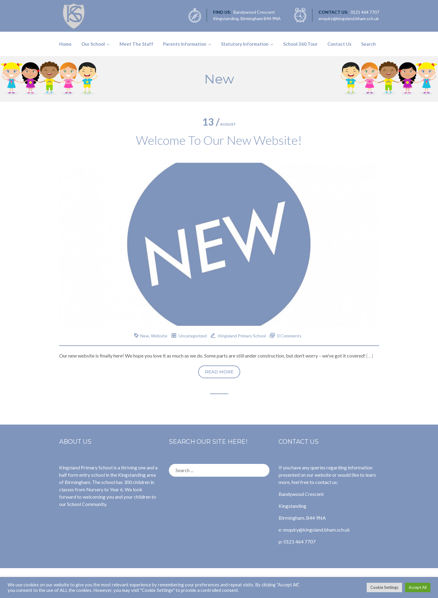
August (219, 124)
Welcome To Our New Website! (219, 140)
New (144, 335)
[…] (369, 355)
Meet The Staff (136, 44)
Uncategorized (193, 335)
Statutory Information (245, 44)
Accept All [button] (418, 587)
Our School (93, 44)
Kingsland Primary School (242, 335)
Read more (219, 372)
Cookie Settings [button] (384, 587)
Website (159, 335)
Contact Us (339, 44)
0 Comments (289, 335)
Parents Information (184, 44)
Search (368, 44)
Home (65, 44)
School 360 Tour (300, 44)
